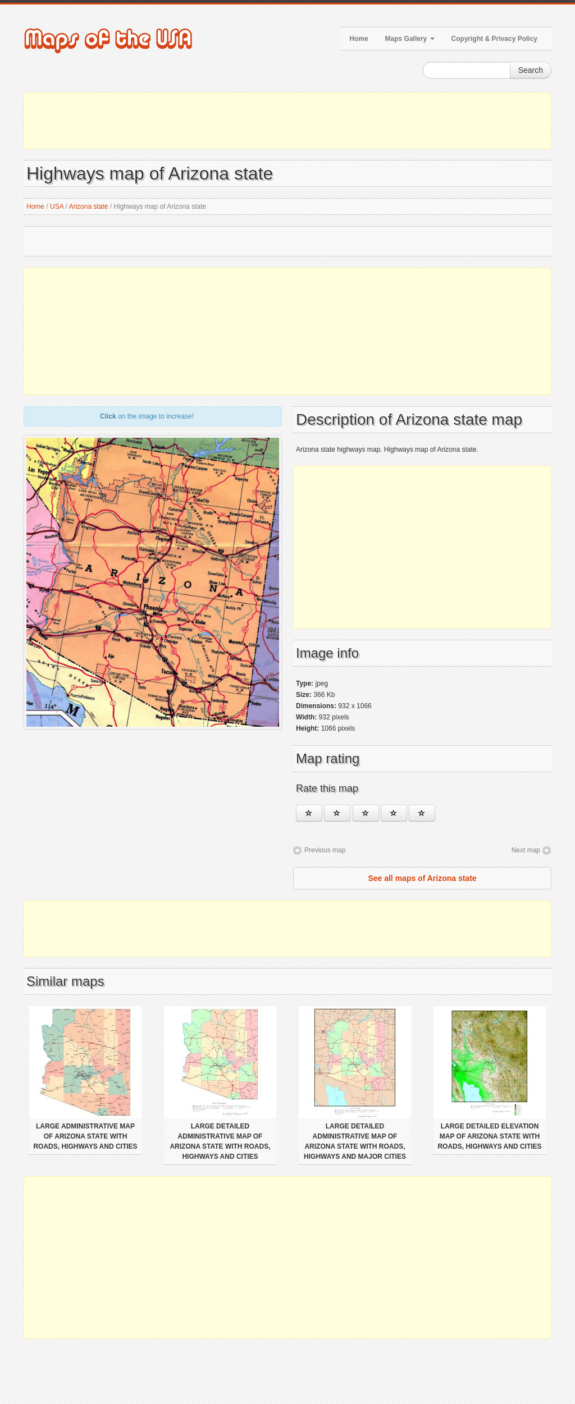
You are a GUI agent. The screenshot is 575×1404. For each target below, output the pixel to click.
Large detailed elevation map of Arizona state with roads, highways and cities (489, 1136)
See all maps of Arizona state (422, 878)
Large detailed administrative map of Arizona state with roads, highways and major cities (355, 1141)
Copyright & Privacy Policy (494, 39)
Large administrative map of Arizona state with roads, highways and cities (85, 1136)
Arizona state (88, 206)
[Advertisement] (287, 120)
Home (358, 39)
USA (56, 206)
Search (530, 70)
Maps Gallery (410, 39)
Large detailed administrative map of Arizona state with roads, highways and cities (220, 1141)
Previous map (324, 850)
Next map (526, 850)
